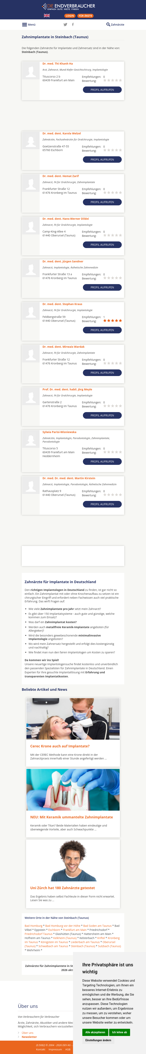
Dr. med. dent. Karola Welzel (62, 133)
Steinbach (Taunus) (83, 946)
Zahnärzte (117, 24)
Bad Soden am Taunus (97, 925)
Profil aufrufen (102, 90)
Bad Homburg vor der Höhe (62, 925)
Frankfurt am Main (75, 929)
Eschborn (54, 929)
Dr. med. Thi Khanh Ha (58, 63)
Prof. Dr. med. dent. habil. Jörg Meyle (67, 389)
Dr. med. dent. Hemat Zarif (61, 176)
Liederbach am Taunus (85, 942)
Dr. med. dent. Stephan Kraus (62, 304)
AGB (67, 1049)
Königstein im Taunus (54, 942)
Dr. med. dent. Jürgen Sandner (63, 261)
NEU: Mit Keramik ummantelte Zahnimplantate (71, 816)
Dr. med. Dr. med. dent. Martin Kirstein (69, 478)
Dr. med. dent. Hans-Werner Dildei (66, 218)
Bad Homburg (33, 925)
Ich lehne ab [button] (119, 1032)
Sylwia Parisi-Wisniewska (59, 432)
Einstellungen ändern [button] (98, 1040)
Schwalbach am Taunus (53, 946)
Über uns (27, 1032)
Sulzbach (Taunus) (109, 946)
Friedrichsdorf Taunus (38, 934)
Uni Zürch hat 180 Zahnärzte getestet (62, 887)
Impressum (55, 1049)
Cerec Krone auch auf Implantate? (60, 746)
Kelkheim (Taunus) (64, 938)
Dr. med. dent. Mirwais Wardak (63, 346)
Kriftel (101, 938)
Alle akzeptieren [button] (95, 1032)
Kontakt (40, 1049)
